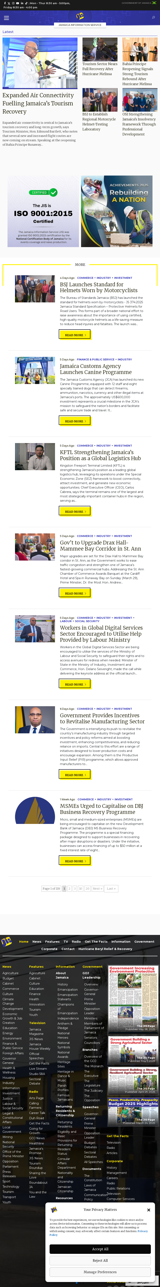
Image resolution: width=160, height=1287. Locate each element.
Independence (68, 1018)
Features (52, 941)
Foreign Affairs (13, 1053)
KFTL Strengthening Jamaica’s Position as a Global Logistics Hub (100, 455)
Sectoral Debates (90, 1155)
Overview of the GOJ (93, 1059)
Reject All (100, 1261)
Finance (35, 994)
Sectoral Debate (35, 1081)
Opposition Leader (92, 1011)
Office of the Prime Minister (13, 1154)
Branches (90, 1050)
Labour (66, 621)
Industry (104, 277)
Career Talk (37, 1113)
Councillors (92, 1043)
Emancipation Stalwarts (68, 997)
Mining (7, 1137)
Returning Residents (65, 1124)
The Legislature (92, 1083)
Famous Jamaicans (65, 1097)
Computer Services (121, 1199)
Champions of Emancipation (68, 1009)
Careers (112, 1178)
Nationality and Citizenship (65, 1177)
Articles (112, 1153)
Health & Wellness (8, 1070)
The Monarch (93, 1066)
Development (12, 1009)
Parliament (10, 1166)
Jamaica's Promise (36, 1151)
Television (114, 1142)
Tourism (8, 1192)
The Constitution (93, 1178)
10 (80, 888)
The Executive (91, 1074)
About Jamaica (62, 975)
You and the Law (38, 1194)
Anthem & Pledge (65, 1026)
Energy (7, 1033)
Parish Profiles (63, 1088)
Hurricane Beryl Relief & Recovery (105, 949)
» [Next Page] (101, 888)
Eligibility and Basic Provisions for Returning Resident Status (67, 1143)
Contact (68, 949)
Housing (8, 1078)
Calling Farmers (35, 1105)
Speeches (90, 1107)
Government (144, 941)
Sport (6, 1181)
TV (66, 941)
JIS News (36, 1039)
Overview (91, 984)
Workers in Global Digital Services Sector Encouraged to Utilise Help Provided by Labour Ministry (101, 634)
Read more (76, 335)
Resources (64, 1198)
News (36, 941)
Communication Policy (94, 1197)
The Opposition (92, 1098)
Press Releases (9, 1174)
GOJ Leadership (91, 975)
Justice (7, 1098)
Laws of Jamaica (90, 1187)
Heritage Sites (64, 1064)
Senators (90, 1037)
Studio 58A (37, 1074)
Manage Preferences (100, 1272)
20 (87, 888)
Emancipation (68, 989)
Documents (91, 1169)
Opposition (10, 1161)
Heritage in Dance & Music (66, 1076)
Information (120, 941)
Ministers (90, 1018)
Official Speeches (36, 1056)
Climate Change (8, 1001)
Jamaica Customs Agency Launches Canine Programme (96, 369)
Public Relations (118, 1188)
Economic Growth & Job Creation (12, 1018)
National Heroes (64, 1035)
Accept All (100, 1249)
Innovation (37, 1004)
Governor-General (91, 992)
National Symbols (64, 1045)
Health (34, 999)
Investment (123, 277)
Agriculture (10, 973)
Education (9, 1028)
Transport (9, 1197)
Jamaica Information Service (80, 25)
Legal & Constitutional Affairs (12, 1117)
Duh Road (36, 1118)
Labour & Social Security (12, 1106)
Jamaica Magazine (36, 1032)
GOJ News (37, 1138)
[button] (149, 1210)
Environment (12, 1038)
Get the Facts (96, 941)
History (63, 984)
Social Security (87, 621)
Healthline (36, 1143)
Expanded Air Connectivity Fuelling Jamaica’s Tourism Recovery (38, 103)
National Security (8, 1144)
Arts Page (36, 1098)
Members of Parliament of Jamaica (94, 1028)
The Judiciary (93, 1090)
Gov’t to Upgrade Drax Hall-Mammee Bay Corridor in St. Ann (100, 545)
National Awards (64, 1055)
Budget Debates (90, 1145)
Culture (7, 994)
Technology (10, 1186)
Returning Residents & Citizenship (65, 1111)
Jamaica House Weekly (39, 1046)
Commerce (85, 277)
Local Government (11, 1129)
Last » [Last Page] (111, 888)
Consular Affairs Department (67, 1163)
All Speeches (93, 1162)
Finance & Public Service (95, 359)
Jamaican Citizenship (65, 1189)
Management (117, 1173)
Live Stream (38, 1069)
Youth (6, 1202)
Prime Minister (90, 1001)
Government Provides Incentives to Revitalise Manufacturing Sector (102, 718)
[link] (5, 3)
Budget (8, 978)
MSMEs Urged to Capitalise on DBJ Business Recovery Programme (101, 809)
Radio (76, 941)
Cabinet (8, 983)
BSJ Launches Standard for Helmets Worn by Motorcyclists (99, 287)
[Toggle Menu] (7, 18)
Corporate (49, 949)
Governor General (9, 1061)
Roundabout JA (38, 1185)
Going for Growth (36, 1131)
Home (24, 941)
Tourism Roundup (36, 1166)
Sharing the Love (37, 1175)
